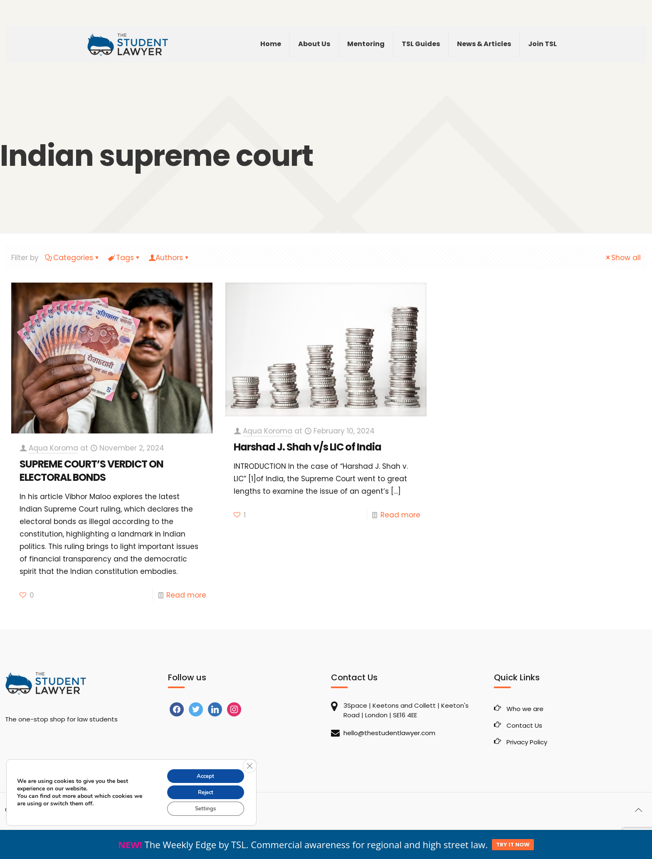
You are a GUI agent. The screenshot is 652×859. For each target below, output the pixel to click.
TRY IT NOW (513, 845)
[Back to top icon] (638, 810)
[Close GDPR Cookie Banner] (249, 763)
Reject (203, 791)
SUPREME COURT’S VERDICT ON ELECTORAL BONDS (91, 470)
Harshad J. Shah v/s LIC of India (307, 447)
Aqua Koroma (53, 448)
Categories (72, 258)
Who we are (524, 708)
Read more (186, 595)
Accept (203, 773)
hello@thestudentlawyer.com (389, 733)
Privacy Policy (526, 742)
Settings (203, 808)
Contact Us (524, 725)
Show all (622, 258)
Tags (124, 258)
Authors (169, 258)
